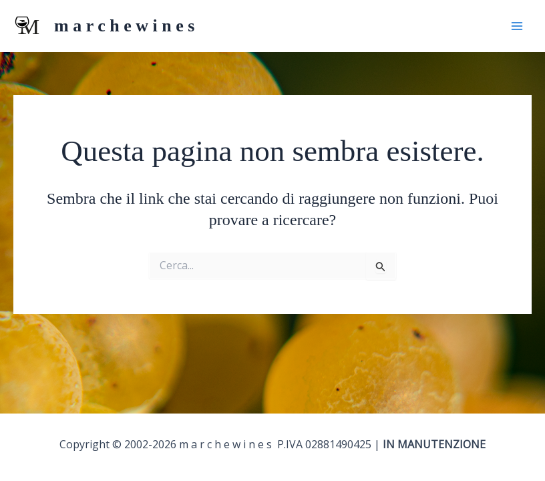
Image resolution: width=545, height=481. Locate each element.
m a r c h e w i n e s (124, 25)
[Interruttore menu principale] (517, 26)
